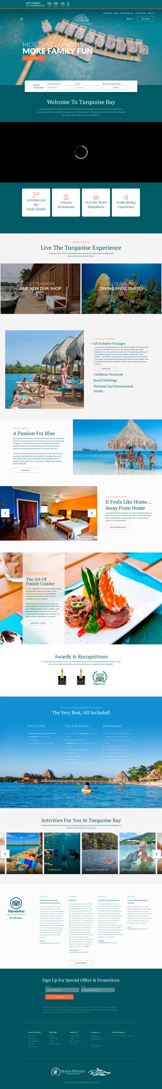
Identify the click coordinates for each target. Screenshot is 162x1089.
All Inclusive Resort (33, 1041)
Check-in (150, 13)
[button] (150, 47)
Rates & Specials (127, 13)
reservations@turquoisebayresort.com (123, 1036)
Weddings (52, 1036)
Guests (77, 83)
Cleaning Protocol (75, 1041)
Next (111, 678)
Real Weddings (53, 1038)
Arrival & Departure (54, 83)
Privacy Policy (74, 1044)
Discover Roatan (75, 1036)
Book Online (31, 1036)
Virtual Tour (140, 13)
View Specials (32, 1038)
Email (83, 986)
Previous (51, 678)
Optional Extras (32, 1046)
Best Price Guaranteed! (112, 83)
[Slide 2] (83, 76)
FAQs (71, 1038)
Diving (116, 13)
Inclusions (107, 13)
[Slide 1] (79, 76)
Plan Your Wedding (54, 1044)
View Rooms (31, 1044)
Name (47, 986)
